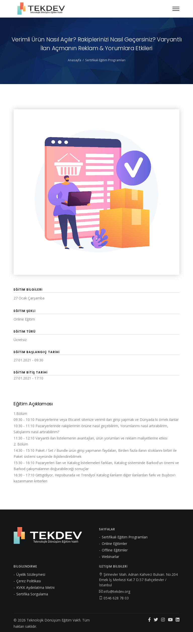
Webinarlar (110, 556)
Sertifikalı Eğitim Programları (105, 60)
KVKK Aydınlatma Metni (35, 587)
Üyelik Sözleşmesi (30, 574)
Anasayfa (74, 60)
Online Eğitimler (114, 543)
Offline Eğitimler (115, 550)
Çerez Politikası (28, 581)
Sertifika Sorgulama (32, 594)
